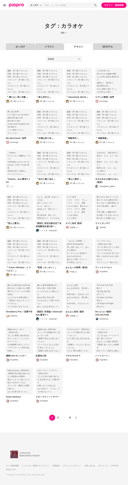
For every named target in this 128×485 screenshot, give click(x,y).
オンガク (20, 46)
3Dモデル (107, 46)
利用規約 (56, 466)
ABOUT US (11, 470)
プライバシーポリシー (72, 466)
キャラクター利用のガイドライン (35, 466)
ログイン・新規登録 (114, 5)
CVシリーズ (103, 466)
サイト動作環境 (12, 466)
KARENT (115, 466)
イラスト (49, 46)
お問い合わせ (89, 466)
